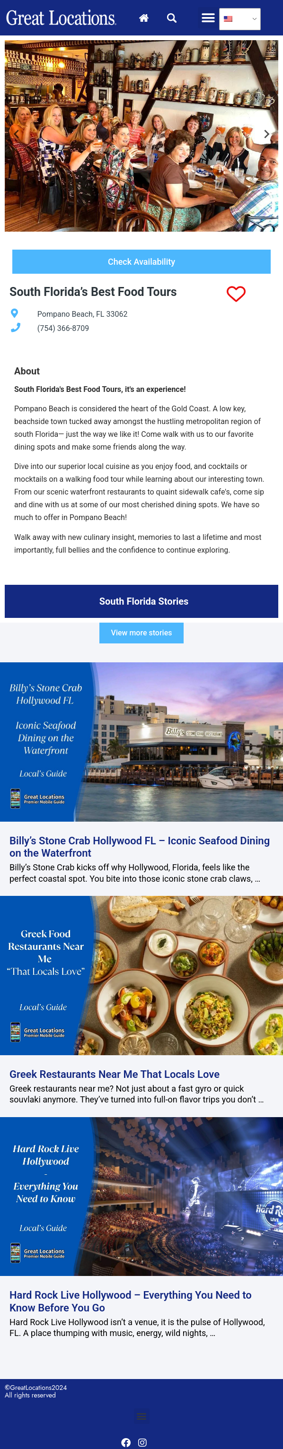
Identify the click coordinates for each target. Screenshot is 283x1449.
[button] (208, 17)
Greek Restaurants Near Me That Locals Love (114, 1074)
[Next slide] (266, 135)
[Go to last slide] (16, 135)
